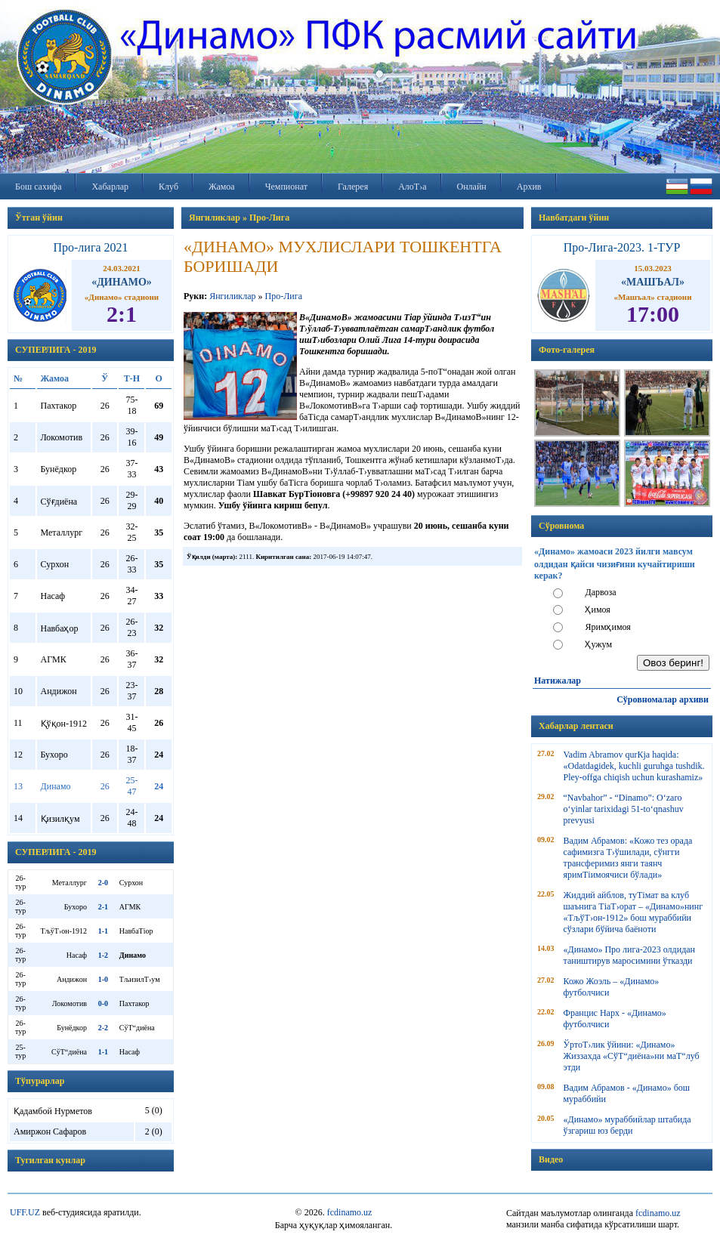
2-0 (103, 882)
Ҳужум (598, 644)
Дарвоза (600, 592)
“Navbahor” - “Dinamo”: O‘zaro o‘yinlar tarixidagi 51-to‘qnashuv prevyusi (624, 809)
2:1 (122, 313)
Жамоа (222, 186)
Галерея (353, 186)
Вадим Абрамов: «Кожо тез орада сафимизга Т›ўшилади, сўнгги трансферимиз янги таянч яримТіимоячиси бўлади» (628, 857)
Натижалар (557, 680)
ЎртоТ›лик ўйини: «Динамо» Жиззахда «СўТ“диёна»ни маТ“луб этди (632, 1056)
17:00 (652, 313)
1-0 (103, 979)
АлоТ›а (412, 186)
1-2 (103, 955)
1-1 (103, 931)
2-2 (103, 1027)
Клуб (168, 186)
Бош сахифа (38, 186)
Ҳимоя (597, 609)
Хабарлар (109, 186)
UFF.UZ (25, 1212)
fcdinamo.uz (349, 1212)
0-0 (103, 1003)
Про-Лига (282, 296)
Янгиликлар (232, 296)
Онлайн (472, 186)
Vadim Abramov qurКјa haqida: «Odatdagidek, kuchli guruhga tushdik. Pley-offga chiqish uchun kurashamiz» (634, 766)
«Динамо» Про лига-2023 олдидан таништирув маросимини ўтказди (629, 955)
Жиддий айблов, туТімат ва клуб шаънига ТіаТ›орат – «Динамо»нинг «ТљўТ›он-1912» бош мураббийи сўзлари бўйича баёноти (633, 912)
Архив (529, 186)
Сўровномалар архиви (662, 699)
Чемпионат (286, 186)
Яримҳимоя (607, 627)
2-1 (103, 907)
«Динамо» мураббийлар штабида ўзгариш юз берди (627, 1125)
